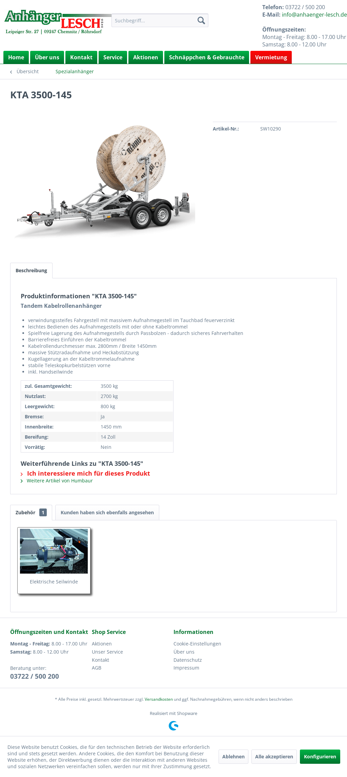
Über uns (47, 57)
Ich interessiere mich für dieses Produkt (85, 473)
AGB (96, 667)
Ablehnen (233, 756)
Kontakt (81, 57)
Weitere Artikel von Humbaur (57, 480)
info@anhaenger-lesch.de (314, 14)
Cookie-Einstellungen (197, 643)
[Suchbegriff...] (160, 20)
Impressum (186, 667)
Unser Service (107, 652)
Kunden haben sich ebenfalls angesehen (107, 512)
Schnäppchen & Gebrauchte (206, 57)
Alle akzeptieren (274, 756)
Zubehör (31, 512)
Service (112, 57)
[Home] (16, 57)
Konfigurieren (320, 756)
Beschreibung (31, 270)
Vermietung (271, 57)
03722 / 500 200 (34, 676)
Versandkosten (159, 699)
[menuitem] (160, 20)
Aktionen (145, 57)
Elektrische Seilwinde (54, 581)
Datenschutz (188, 660)
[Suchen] (201, 20)
